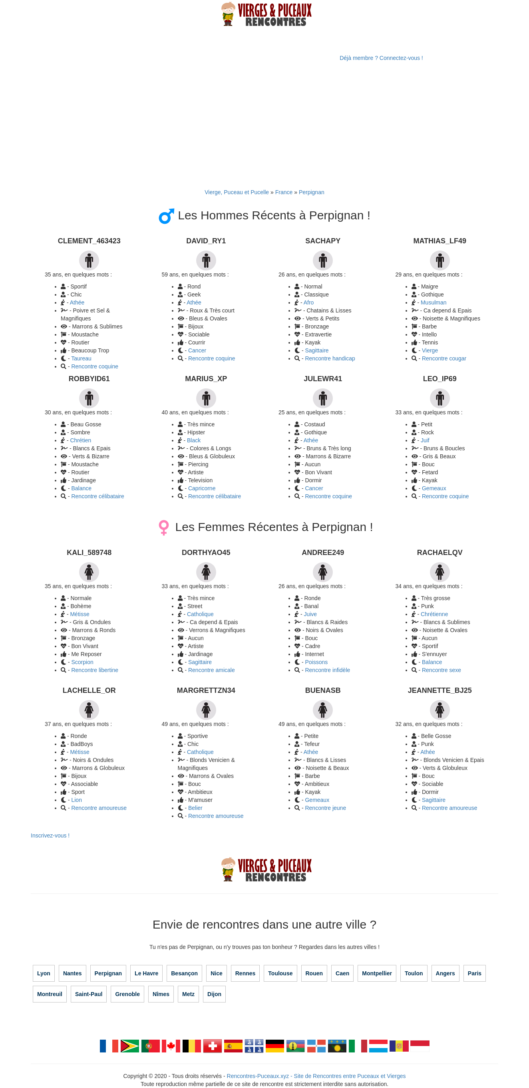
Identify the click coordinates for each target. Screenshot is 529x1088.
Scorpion (82, 662)
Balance (81, 488)
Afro (309, 302)
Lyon (43, 973)
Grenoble (127, 994)
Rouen (314, 973)
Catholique (200, 614)
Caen (342, 973)
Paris (474, 973)
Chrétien (80, 440)
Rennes (245, 973)
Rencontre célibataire (97, 496)
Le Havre (146, 973)
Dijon (214, 994)
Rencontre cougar (444, 358)
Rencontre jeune (325, 808)
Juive (310, 614)
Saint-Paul (88, 994)
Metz (188, 994)
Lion (76, 800)
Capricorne (201, 488)
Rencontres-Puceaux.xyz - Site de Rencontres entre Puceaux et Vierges (316, 1076)
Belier (195, 808)
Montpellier (377, 973)
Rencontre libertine (94, 670)
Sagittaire (316, 350)
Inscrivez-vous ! (50, 835)
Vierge (430, 350)
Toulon (414, 973)
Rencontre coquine (211, 358)
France (284, 192)
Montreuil (49, 994)
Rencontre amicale (211, 670)
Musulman (434, 302)
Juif (425, 440)
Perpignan (311, 192)
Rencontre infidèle (327, 670)
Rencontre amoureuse (99, 808)
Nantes (72, 973)
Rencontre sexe (441, 670)
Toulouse (280, 973)
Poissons (316, 662)
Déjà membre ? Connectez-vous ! (381, 58)
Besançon (184, 973)
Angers (445, 973)
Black (194, 440)
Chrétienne (434, 614)
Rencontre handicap (330, 358)
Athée (77, 302)
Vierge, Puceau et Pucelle (237, 192)
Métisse (79, 614)
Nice (217, 973)
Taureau (81, 358)
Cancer (197, 350)
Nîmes (161, 994)
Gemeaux (434, 488)
